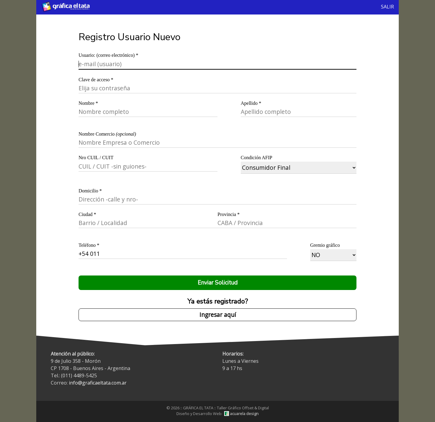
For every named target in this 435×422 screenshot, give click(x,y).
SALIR (387, 6)
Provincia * (229, 214)
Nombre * (88, 103)
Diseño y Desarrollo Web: (217, 413)
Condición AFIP (256, 157)
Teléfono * (89, 245)
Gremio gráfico (325, 245)
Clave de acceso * (96, 79)
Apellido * (251, 103)
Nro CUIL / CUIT (96, 157)
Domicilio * (90, 190)
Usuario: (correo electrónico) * (108, 55)
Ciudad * (87, 214)
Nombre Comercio (107, 134)
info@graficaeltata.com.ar (98, 382)
